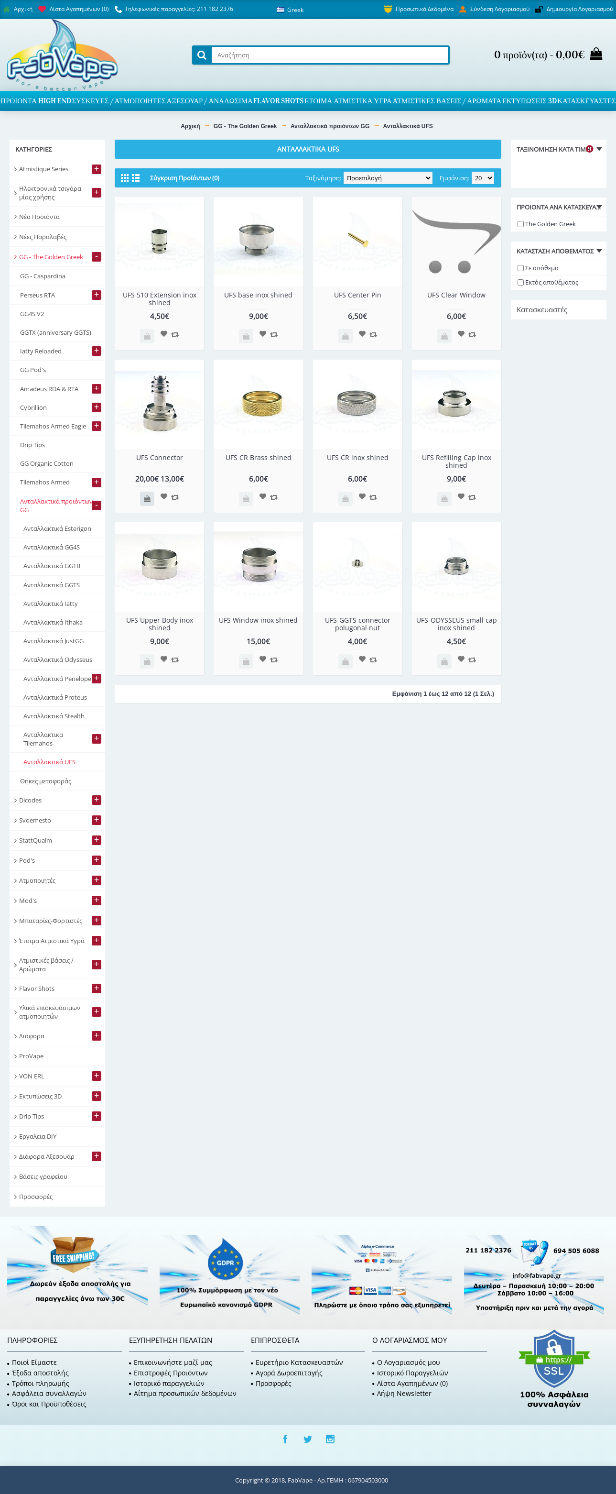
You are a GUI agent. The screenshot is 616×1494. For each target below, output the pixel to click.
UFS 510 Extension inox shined (159, 298)
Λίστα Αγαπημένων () (410, 1383)
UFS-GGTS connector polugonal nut (357, 623)
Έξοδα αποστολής (38, 1372)
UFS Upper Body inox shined (159, 623)
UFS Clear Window (456, 294)
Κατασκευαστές (542, 309)
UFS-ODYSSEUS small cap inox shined (456, 623)
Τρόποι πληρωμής (38, 1383)
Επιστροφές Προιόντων (168, 1372)
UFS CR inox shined (358, 457)
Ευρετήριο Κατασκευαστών (297, 1362)
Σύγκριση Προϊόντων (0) (184, 178)
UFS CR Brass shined (259, 457)
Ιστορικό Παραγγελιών (410, 1372)
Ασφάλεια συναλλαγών (46, 1393)
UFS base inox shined (258, 294)
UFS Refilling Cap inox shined (456, 461)
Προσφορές (271, 1383)
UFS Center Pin (357, 294)
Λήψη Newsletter (402, 1393)
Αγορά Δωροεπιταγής (287, 1372)
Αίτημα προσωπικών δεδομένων (183, 1393)
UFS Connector (159, 457)
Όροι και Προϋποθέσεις (46, 1403)
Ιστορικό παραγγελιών (167, 1383)
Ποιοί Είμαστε (32, 1362)
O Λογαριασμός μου (406, 1362)
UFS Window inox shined (258, 620)
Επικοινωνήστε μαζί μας (170, 1362)
